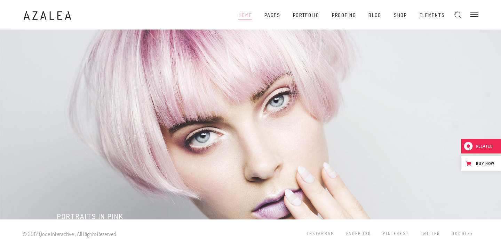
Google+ (462, 233)
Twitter (430, 233)
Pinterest (396, 233)
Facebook (358, 233)
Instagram (321, 233)
